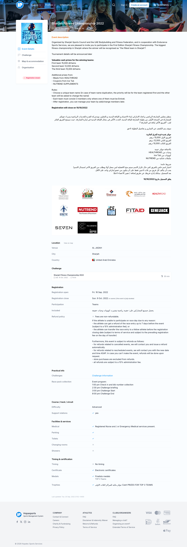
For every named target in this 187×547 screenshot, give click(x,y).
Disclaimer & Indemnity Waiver (95, 520)
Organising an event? (121, 524)
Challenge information (102, 375)
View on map (68, 243)
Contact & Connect (60, 517)
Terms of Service (90, 527)
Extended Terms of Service (124, 527)
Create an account (139, 5)
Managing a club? (120, 520)
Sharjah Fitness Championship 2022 (78, 23)
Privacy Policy (58, 527)
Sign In (124, 5)
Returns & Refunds (90, 524)
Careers (56, 520)
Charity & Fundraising (61, 524)
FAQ (84, 517)
